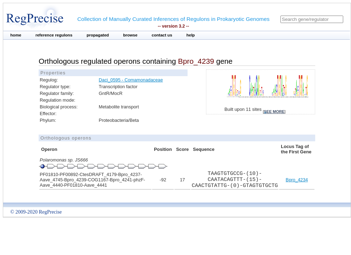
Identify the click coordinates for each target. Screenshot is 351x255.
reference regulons (53, 35)
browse (130, 35)
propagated (98, 35)
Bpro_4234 (297, 179)
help (190, 35)
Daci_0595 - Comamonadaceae (131, 80)
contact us (162, 35)
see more (274, 111)
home (15, 35)
